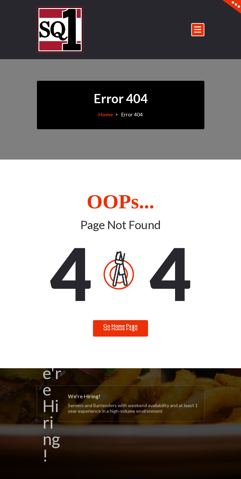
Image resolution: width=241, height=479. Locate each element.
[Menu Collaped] (197, 29)
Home (105, 114)
